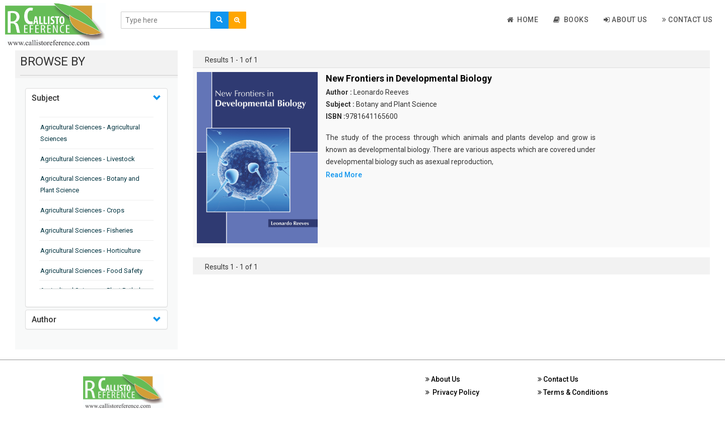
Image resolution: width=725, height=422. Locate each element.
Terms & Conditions (573, 392)
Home (523, 20)
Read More (344, 175)
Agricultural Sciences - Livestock (87, 159)
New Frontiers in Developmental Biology (409, 78)
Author (44, 319)
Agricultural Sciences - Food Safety (91, 270)
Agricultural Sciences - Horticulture (90, 250)
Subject (45, 98)
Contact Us (687, 20)
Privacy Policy (452, 392)
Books (571, 20)
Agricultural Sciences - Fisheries (86, 230)
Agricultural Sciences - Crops (82, 210)
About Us (625, 20)
